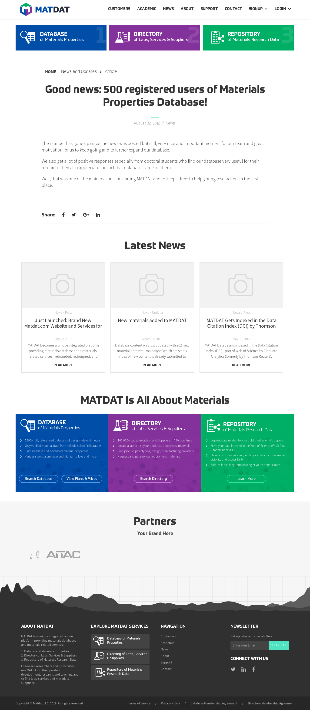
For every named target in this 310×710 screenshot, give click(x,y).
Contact (233, 9)
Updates (157, 312)
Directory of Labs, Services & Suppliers (127, 656)
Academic (146, 9)
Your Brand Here (155, 534)
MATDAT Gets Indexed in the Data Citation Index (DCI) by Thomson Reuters (242, 326)
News (168, 9)
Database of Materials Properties (123, 640)
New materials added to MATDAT (152, 320)
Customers (119, 9)
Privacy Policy (170, 703)
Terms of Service (139, 703)
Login (280, 9)
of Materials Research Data (259, 37)
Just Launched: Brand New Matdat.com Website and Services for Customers (63, 326)
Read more (63, 365)
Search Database (38, 479)
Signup (256, 9)
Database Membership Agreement (213, 703)
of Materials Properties (72, 37)
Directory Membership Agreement (271, 703)
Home (50, 72)
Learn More (246, 479)
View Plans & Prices (82, 479)
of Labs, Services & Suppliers (166, 37)
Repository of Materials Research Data (124, 672)
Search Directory (153, 479)
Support (209, 9)
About (187, 9)
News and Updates (79, 72)
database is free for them (147, 167)
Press (68, 312)
